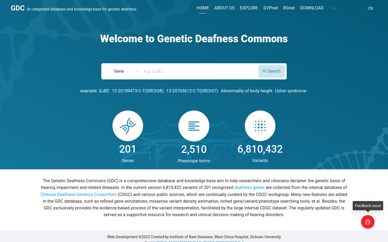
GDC (18, 8)
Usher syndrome (290, 90)
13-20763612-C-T (182, 90)
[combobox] (199, 71)
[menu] (278, 8)
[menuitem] (203, 8)
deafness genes (249, 187)
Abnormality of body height (246, 90)
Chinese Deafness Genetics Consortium (79, 194)
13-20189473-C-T (128, 90)
